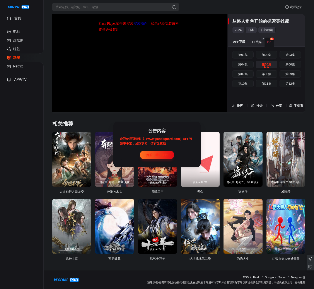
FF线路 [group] (258, 41)
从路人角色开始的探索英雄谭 (260, 21)
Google (269, 277)
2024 (238, 30)
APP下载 (239, 41)
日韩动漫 (267, 30)
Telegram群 (298, 277)
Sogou (282, 277)
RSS (246, 277)
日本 (251, 30)
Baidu (256, 277)
